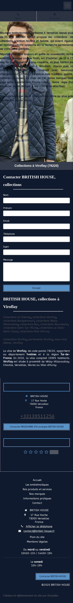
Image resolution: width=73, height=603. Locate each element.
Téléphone (9, 233)
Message (8, 259)
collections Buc (29, 324)
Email (6, 220)
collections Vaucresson (54, 324)
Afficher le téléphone (39, 526)
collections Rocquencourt (18, 320)
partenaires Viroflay (41, 339)
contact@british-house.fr (39, 531)
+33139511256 (37, 416)
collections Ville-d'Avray (35, 331)
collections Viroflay (44, 317)
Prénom (7, 208)
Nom (5, 195)
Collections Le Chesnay (17, 317)
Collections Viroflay (15, 339)
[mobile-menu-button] (67, 6)
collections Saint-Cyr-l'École (20, 327)
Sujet (6, 246)
